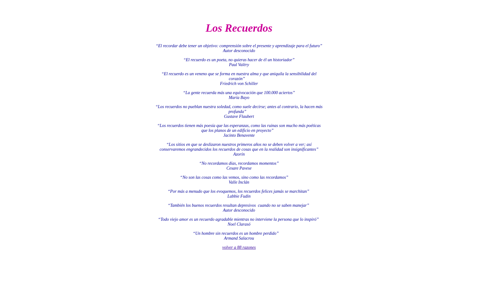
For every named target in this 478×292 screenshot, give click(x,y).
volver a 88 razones (239, 247)
